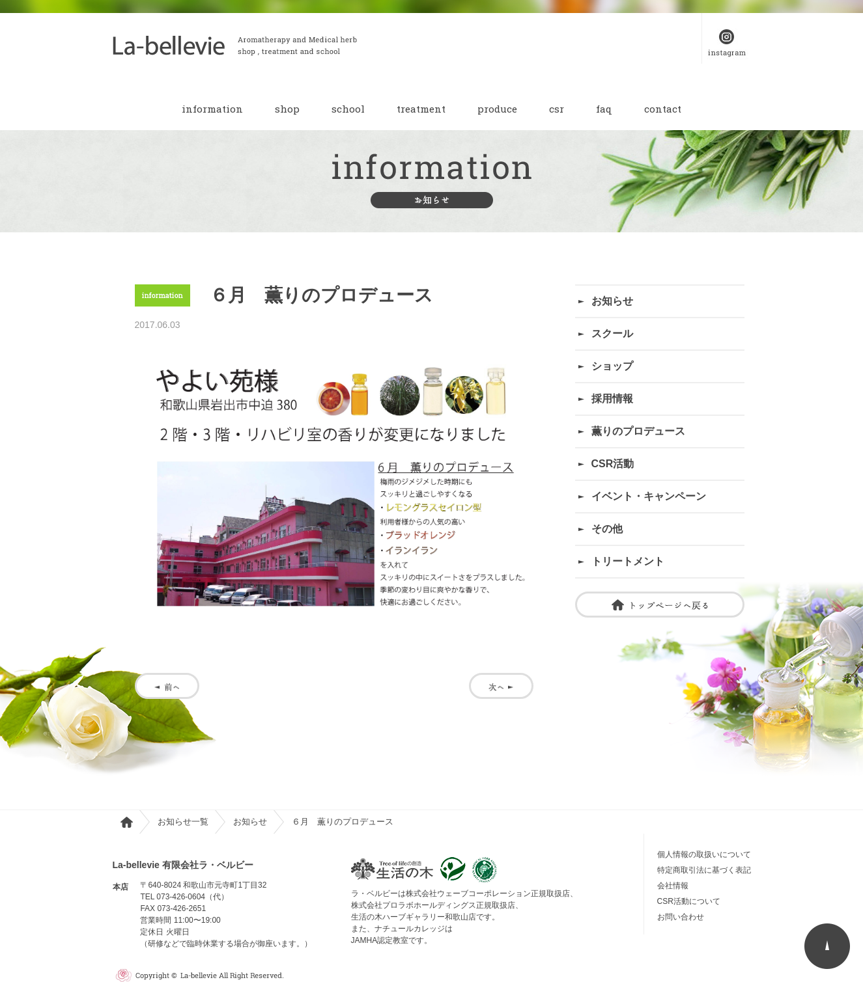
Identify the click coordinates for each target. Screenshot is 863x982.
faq (604, 108)
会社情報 (672, 885)
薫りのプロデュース (638, 431)
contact (662, 108)
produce (497, 108)
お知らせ (612, 301)
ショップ (612, 366)
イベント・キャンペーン (648, 496)
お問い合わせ (684, 916)
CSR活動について (688, 901)
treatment (421, 108)
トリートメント (627, 561)
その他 (607, 528)
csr (556, 108)
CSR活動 (612, 463)
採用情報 (612, 398)
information (212, 108)
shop (287, 108)
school (348, 108)
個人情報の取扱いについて (704, 854)
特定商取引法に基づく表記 (704, 870)
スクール (612, 333)
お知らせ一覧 (183, 821)
